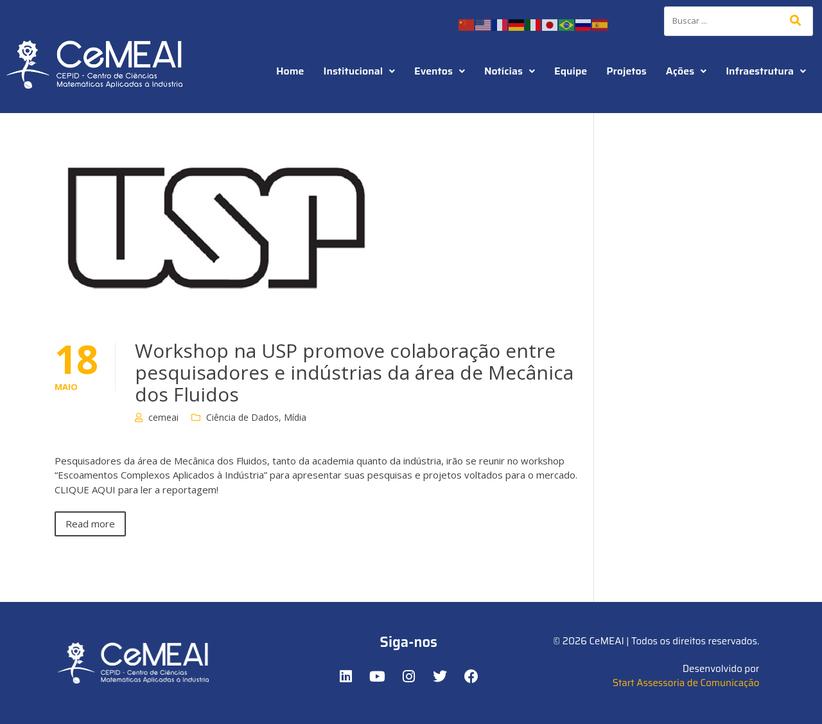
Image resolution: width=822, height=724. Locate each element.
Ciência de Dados (242, 417)
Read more (90, 523)
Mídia (295, 417)
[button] (359, 71)
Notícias (509, 71)
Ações (686, 71)
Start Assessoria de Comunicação (686, 683)
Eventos (439, 71)
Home (290, 71)
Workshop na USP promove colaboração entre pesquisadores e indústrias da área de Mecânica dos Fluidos (354, 372)
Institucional (360, 71)
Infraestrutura (766, 71)
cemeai (163, 417)
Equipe (570, 71)
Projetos (626, 71)
